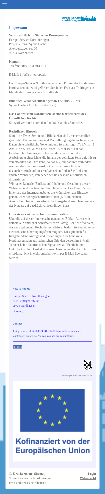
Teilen (17, 347)
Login (92, 474)
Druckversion (21, 474)
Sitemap (39, 474)
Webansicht (88, 478)
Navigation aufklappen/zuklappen (52, 5)
